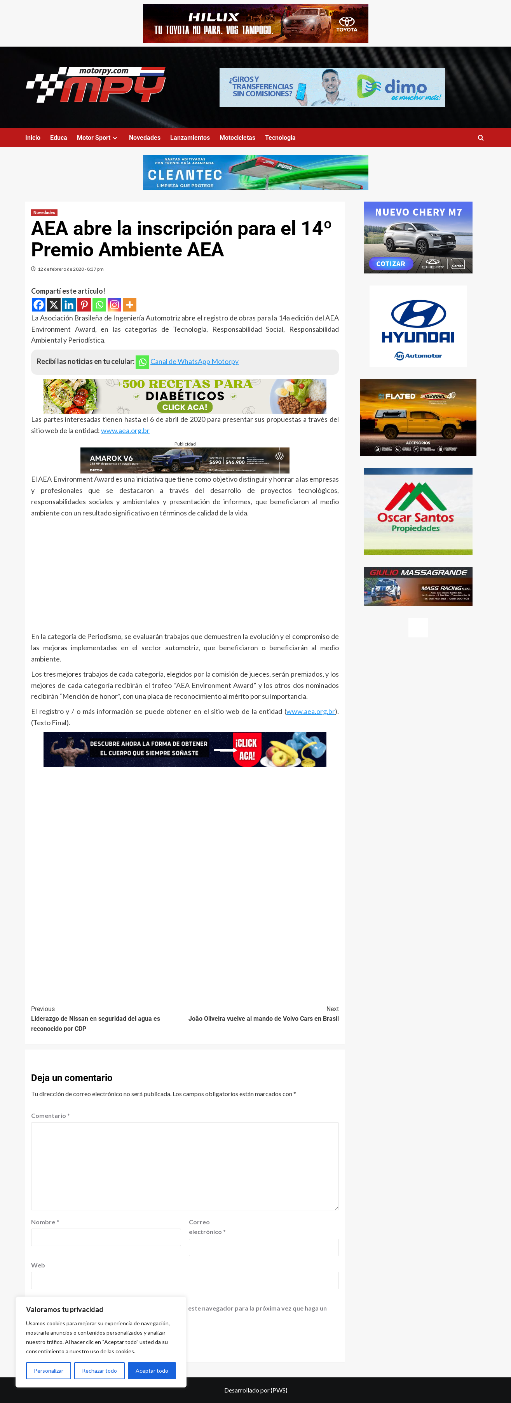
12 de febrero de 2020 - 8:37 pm (71, 269)
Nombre (45, 1221)
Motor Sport (98, 137)
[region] (101, 1342)
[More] (129, 305)
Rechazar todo (99, 1370)
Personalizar (48, 1370)
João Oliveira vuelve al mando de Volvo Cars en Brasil (262, 1013)
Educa (58, 137)
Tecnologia (280, 137)
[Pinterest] (84, 305)
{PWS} (279, 1390)
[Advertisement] (185, 576)
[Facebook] (38, 305)
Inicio (32, 137)
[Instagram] (114, 305)
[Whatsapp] (99, 305)
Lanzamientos (190, 137)
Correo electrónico (207, 1227)
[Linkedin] (69, 305)
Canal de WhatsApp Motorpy (194, 361)
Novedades (144, 137)
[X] (54, 305)
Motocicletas (237, 137)
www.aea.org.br (125, 430)
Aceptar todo (152, 1370)
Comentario (50, 1115)
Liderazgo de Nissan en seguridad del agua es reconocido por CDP (108, 1018)
